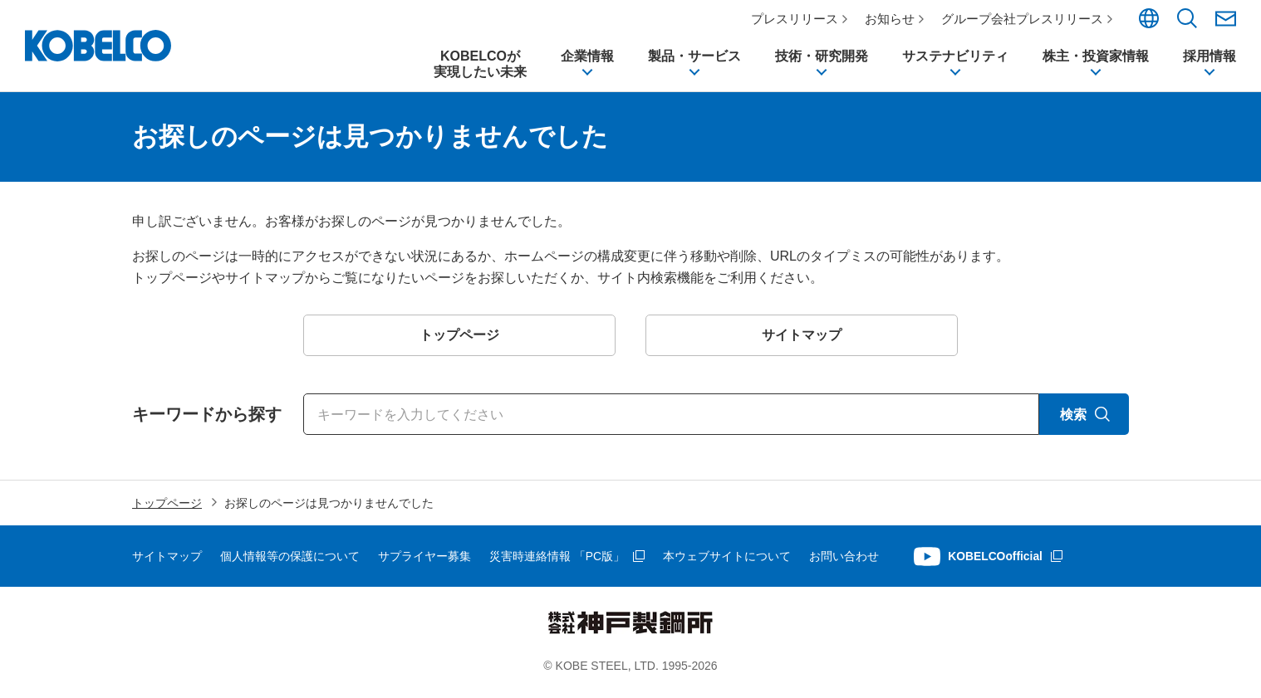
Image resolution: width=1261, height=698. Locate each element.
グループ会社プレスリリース (1023, 19)
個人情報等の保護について (290, 562)
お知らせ (890, 19)
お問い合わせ (844, 562)
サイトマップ (167, 562)
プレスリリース (795, 19)
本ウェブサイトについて (727, 562)
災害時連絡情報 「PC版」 (557, 562)
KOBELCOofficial (996, 562)
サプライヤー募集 (424, 562)
